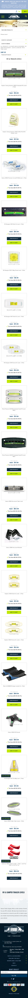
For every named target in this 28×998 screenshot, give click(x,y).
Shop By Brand (13, 43)
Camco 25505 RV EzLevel (14, 732)
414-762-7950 (8, 943)
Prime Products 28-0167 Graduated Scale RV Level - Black (14, 456)
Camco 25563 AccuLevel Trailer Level (14, 501)
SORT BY (3, 52)
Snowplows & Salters (14, 960)
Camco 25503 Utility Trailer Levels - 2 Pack (14, 821)
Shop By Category (13, 40)
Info (14, 963)
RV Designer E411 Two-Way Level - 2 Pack (14, 778)
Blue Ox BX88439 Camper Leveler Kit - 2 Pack (14, 686)
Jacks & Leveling (16, 47)
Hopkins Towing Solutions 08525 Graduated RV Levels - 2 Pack (14, 86)
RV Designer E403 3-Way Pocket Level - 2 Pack (14, 270)
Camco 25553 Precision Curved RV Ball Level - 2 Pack (14, 178)
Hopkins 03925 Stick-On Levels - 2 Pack (14, 594)
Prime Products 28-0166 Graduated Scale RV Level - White (14, 409)
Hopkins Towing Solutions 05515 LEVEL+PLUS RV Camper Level (14, 132)
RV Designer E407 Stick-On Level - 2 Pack (14, 316)
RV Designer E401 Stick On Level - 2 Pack (14, 224)
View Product (14, 100)
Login (9, 936)
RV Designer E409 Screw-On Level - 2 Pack (14, 363)
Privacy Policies (14, 993)
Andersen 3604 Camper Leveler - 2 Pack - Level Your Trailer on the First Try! (14, 864)
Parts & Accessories (14, 956)
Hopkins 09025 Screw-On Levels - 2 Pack (14, 640)
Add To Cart (14, 104)
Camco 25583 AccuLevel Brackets (14, 547)
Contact (14, 965)
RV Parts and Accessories (16, 46)
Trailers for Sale (13, 958)
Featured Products (13, 30)
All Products (4, 46)
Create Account (16, 936)
